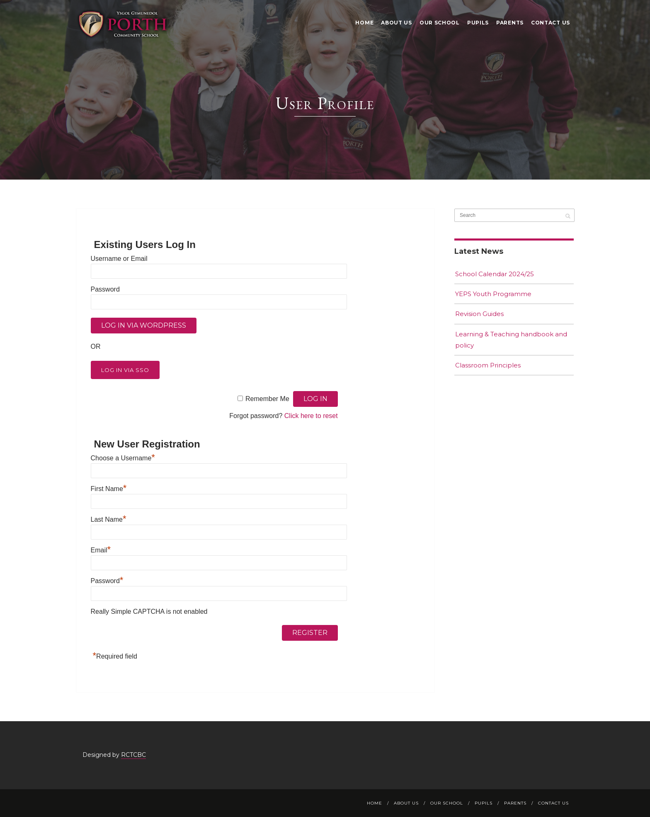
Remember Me (267, 398)
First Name (109, 488)
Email (101, 550)
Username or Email (119, 258)
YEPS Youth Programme (493, 294)
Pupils (478, 22)
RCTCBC (133, 755)
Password (105, 289)
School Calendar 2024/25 (494, 274)
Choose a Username (123, 458)
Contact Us (550, 22)
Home (364, 22)
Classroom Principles (488, 365)
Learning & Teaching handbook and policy (511, 339)
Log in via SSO (125, 370)
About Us (396, 22)
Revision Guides (479, 314)
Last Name (108, 519)
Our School (440, 22)
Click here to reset (311, 415)
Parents (510, 22)
